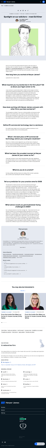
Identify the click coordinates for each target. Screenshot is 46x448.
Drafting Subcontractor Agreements (10, 260)
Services (3, 407)
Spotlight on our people (8, 5)
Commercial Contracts (29, 259)
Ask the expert (20, 330)
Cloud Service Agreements (17, 259)
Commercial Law (38, 259)
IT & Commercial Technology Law (26, 260)
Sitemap (3, 412)
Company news (28, 330)
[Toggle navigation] (2, 2)
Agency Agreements (7, 259)
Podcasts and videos (30, 332)
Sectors (3, 410)
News (2, 5)
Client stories (15, 332)
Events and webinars (12, 330)
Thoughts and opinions (6, 332)
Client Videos (4, 330)
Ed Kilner (28, 67)
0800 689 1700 (41, 443)
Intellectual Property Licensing (9, 262)
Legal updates (21, 332)
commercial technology (17, 68)
